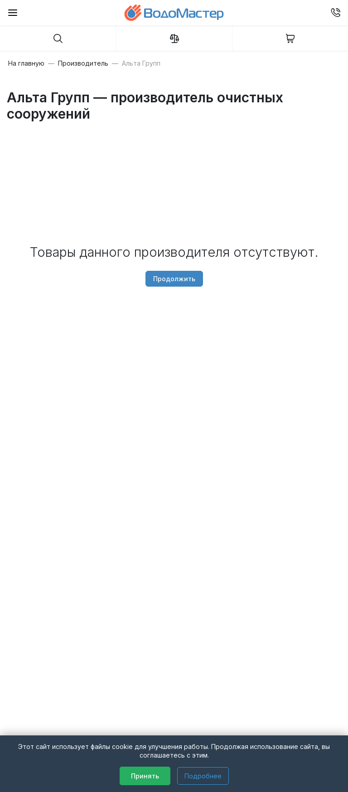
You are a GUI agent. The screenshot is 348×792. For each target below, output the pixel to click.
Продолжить (174, 279)
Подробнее (203, 776)
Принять (145, 776)
